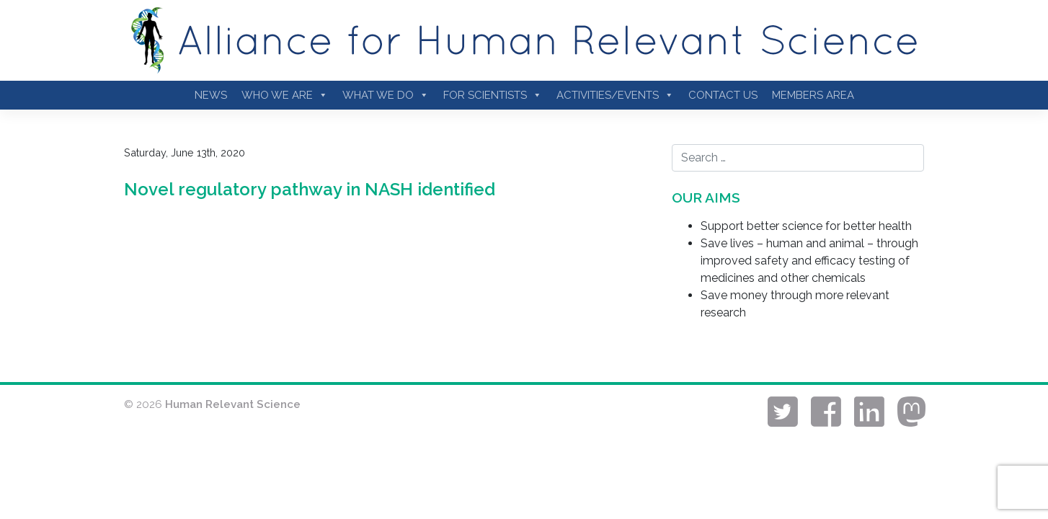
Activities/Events (615, 95)
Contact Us (723, 95)
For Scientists (492, 95)
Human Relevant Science (233, 404)
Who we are (284, 95)
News (211, 95)
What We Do (385, 95)
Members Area (813, 95)
